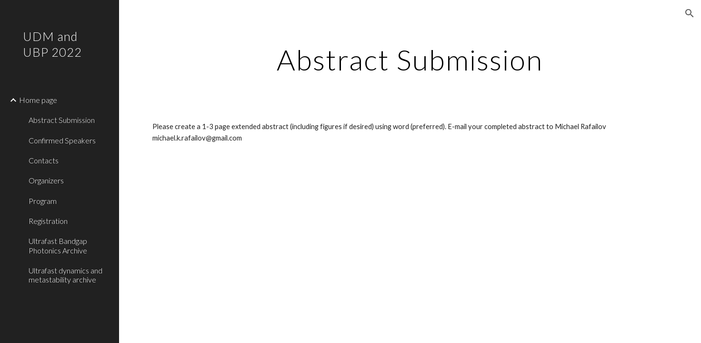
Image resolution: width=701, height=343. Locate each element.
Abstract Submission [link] (62, 119)
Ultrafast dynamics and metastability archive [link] (65, 275)
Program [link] (43, 200)
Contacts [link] (44, 160)
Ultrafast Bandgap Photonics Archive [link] (58, 245)
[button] (689, 13)
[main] (410, 59)
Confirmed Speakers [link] (62, 140)
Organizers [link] (46, 180)
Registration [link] (48, 220)
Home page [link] (38, 99)
